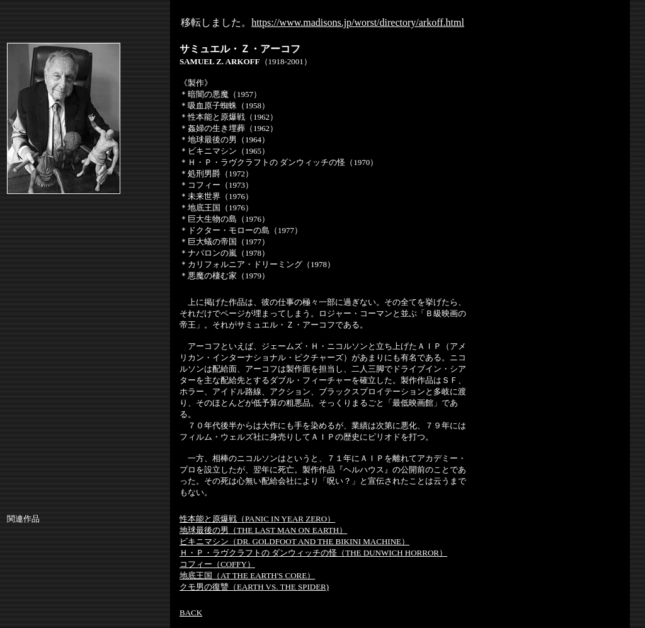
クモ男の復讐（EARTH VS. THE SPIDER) (254, 586)
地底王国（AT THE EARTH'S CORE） (247, 575)
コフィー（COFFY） (217, 564)
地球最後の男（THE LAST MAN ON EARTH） (263, 530)
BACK (191, 612)
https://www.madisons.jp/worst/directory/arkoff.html (357, 22)
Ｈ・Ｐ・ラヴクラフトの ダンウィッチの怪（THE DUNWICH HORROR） (313, 552)
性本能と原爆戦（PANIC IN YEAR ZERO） (257, 518)
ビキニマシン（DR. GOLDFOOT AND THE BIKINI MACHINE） (294, 541)
